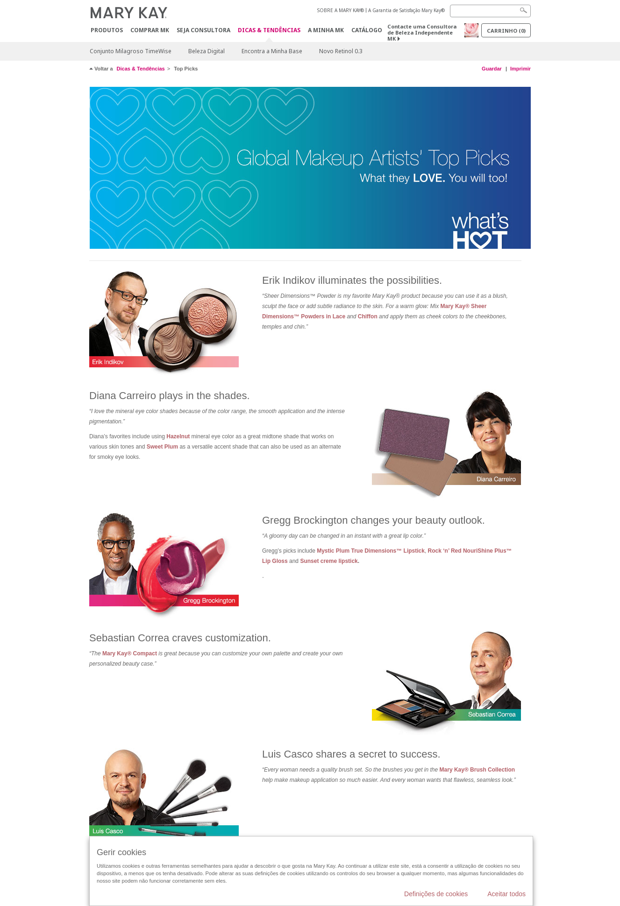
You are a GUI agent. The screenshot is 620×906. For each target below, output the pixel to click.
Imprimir (520, 68)
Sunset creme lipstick (328, 561)
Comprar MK (149, 30)
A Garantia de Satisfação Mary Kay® (406, 10)
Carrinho (506, 30)
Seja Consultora (203, 30)
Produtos (107, 30)
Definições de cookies (436, 894)
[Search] (490, 11)
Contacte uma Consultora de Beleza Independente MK (421, 32)
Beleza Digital (206, 51)
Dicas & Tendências (269, 30)
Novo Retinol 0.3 (341, 51)
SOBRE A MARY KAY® (340, 10)
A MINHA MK (326, 30)
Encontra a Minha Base (272, 51)
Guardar (492, 68)
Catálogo (366, 30)
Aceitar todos (506, 894)
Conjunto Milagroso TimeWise (130, 51)
